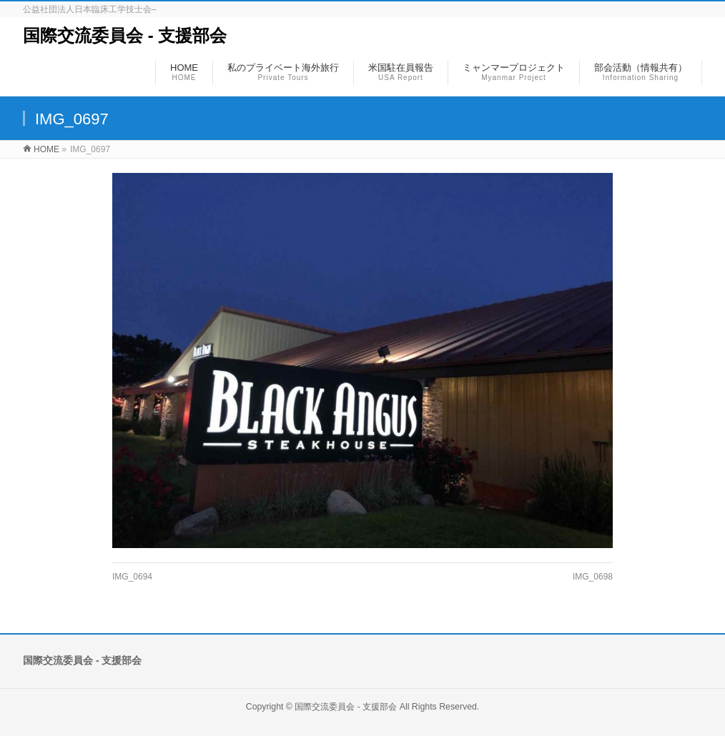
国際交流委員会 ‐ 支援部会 (125, 35)
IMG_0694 (132, 577)
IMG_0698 (593, 577)
